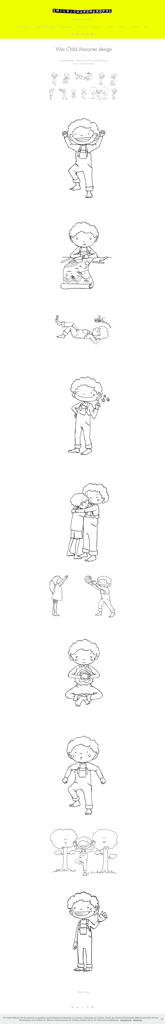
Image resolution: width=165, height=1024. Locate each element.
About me (110, 27)
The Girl (81, 27)
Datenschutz (135, 27)
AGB (146, 27)
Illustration (23, 27)
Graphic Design (45, 27)
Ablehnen (137, 1020)
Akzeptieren (126, 1020)
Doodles (65, 27)
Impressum (122, 27)
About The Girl (96, 27)
